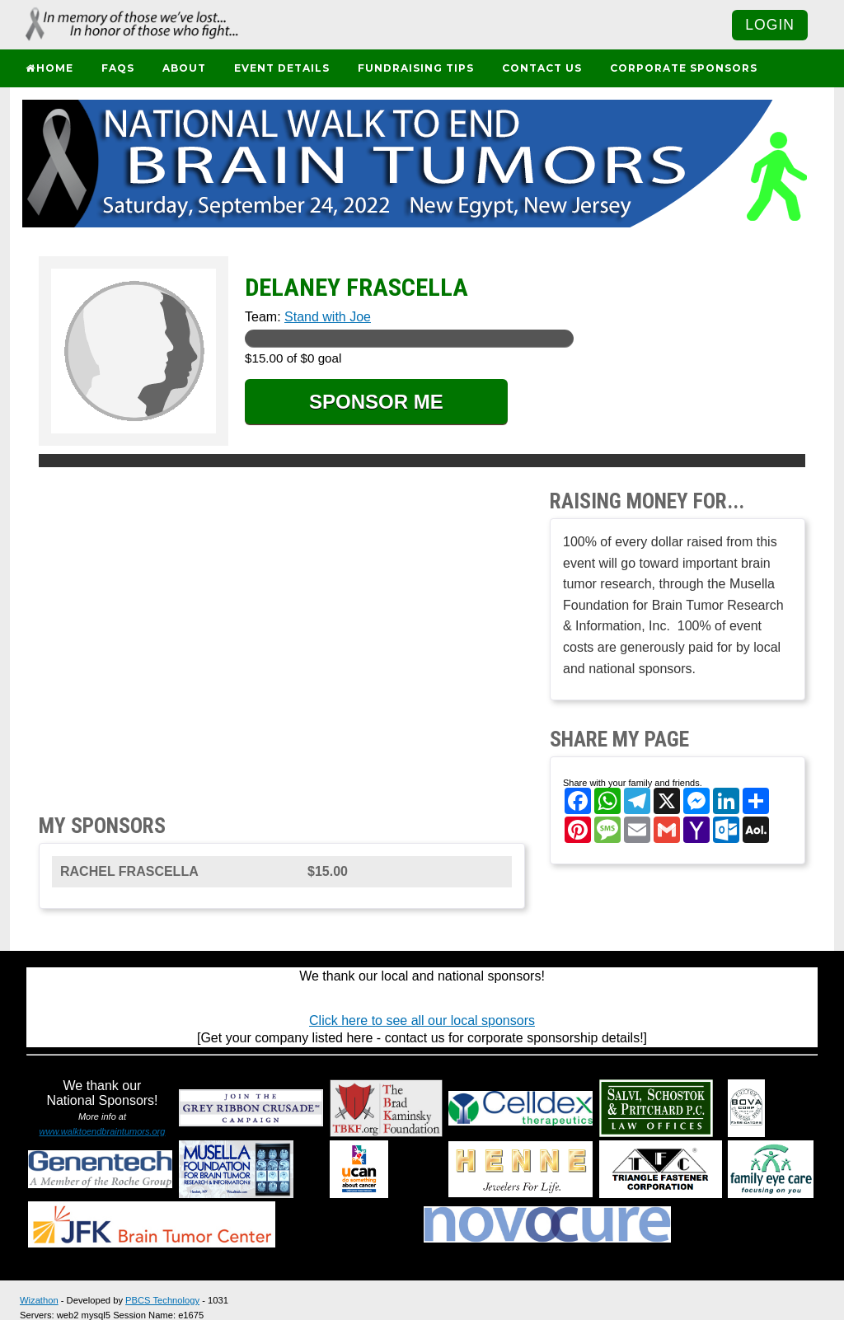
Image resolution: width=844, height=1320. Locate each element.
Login (770, 24)
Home (48, 68)
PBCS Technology (162, 1300)
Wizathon (39, 1300)
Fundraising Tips (416, 68)
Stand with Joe (327, 317)
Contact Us (542, 68)
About (184, 68)
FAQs (117, 68)
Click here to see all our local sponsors (422, 1020)
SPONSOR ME (376, 402)
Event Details (282, 68)
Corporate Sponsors (683, 68)
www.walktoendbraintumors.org (103, 1131)
